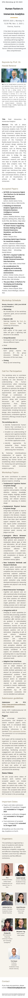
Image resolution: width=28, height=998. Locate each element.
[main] (14, 17)
